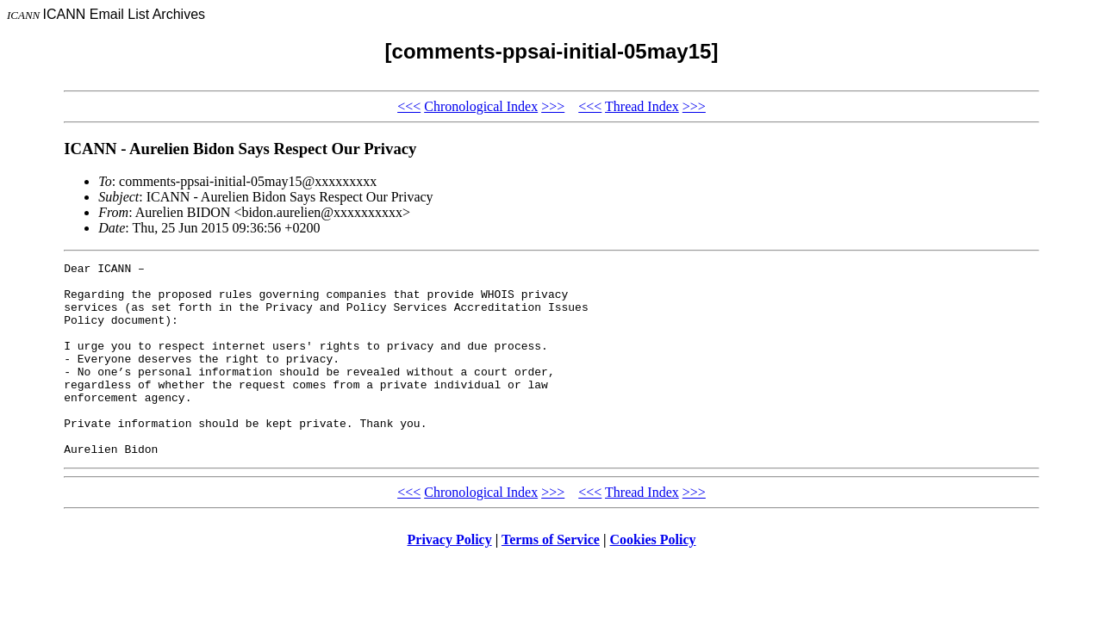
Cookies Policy (653, 578)
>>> (552, 106)
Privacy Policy (450, 578)
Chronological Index (481, 106)
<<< (409, 106)
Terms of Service (551, 578)
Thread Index (642, 106)
